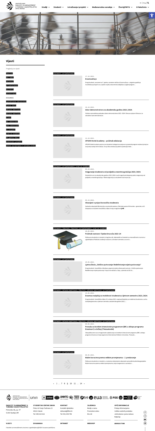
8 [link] (64, 383)
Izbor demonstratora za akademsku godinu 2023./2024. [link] (108, 110)
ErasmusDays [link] (91, 79)
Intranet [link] (64, 423)
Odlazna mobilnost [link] (94, 290)
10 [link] (71, 383)
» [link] (84, 383)
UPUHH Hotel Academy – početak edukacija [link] (103, 141)
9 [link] (67, 383)
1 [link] (56, 383)
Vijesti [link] (9, 423)
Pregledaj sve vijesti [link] (12, 69)
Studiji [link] (46, 7)
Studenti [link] (59, 7)
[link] (152, 15)
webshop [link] (91, 423)
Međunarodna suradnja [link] (103, 7)
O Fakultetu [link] (142, 7)
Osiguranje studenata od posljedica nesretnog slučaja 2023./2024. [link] (113, 172)
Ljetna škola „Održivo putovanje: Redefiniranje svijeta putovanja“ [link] (113, 264)
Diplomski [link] (57, 73)
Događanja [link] (38, 423)
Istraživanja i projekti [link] (77, 7)
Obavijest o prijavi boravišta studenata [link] (102, 202)
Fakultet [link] (65, 228)
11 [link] (75, 383)
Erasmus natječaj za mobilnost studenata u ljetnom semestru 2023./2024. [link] (116, 295)
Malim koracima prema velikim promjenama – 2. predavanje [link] (110, 357)
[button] (148, 3)
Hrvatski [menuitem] (141, 3)
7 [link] (61, 383)
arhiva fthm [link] (119, 423)
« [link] (53, 383)
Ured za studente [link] (83, 166)
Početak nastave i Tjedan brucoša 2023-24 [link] (103, 233)
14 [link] (81, 383)
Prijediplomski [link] (68, 73)
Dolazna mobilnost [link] (69, 290)
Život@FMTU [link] (125, 7)
